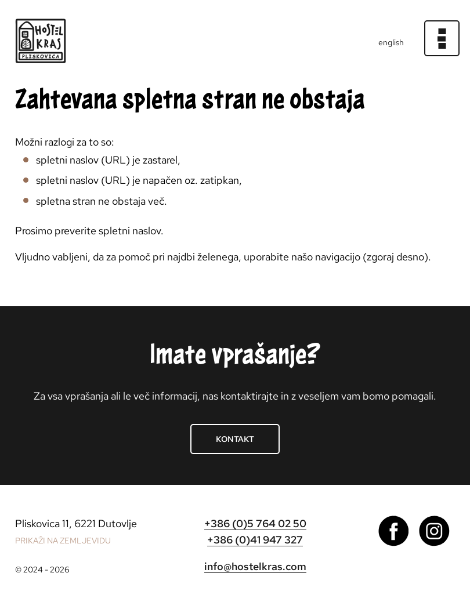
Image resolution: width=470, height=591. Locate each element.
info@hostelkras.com (255, 566)
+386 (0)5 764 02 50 (255, 523)
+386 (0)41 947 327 (255, 539)
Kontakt (235, 439)
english (391, 42)
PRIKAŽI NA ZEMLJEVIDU (63, 540)
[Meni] (442, 38)
